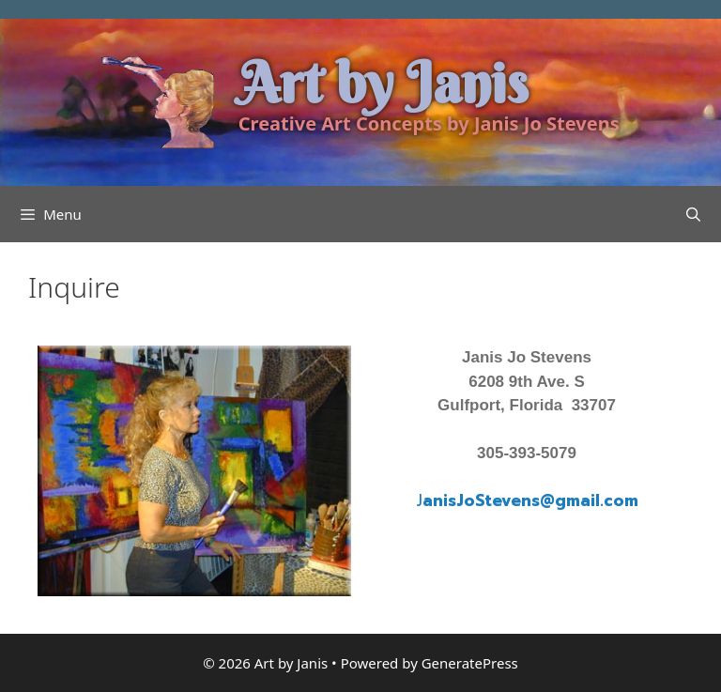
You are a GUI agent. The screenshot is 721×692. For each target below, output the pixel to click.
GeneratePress (470, 663)
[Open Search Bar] (693, 214)
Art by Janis (383, 83)
